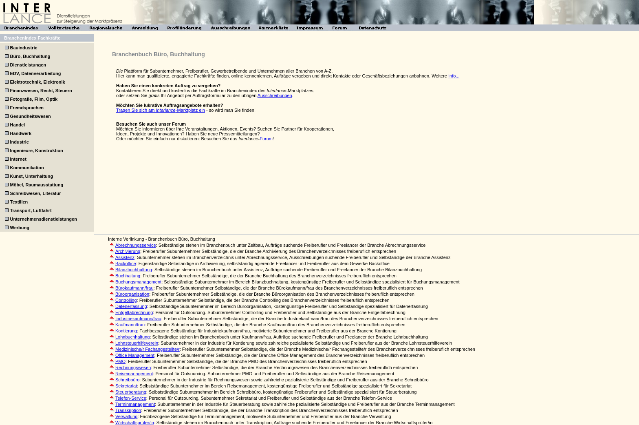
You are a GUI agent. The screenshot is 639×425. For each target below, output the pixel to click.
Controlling (126, 300)
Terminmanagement (135, 404)
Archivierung (127, 251)
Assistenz (124, 257)
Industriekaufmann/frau (138, 318)
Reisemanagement (134, 373)
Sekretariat (126, 385)
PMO (120, 361)
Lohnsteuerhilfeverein (136, 343)
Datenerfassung (131, 306)
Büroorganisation (132, 294)
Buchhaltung (127, 275)
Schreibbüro (127, 379)
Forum (266, 138)
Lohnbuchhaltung (132, 336)
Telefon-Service (130, 398)
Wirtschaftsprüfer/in (134, 422)
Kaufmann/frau (130, 324)
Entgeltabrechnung (134, 312)
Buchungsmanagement (138, 281)
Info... (454, 75)
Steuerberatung (130, 392)
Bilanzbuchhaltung (133, 269)
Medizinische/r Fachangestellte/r (147, 349)
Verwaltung (126, 416)
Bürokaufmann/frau (134, 288)
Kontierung (126, 330)
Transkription (128, 410)
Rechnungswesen (133, 367)
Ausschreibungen (275, 95)
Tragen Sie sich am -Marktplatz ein (160, 110)
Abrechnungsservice (135, 245)
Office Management (134, 355)
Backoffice (125, 263)
